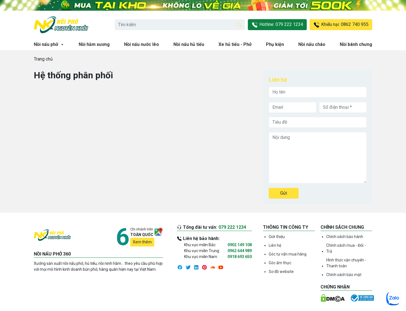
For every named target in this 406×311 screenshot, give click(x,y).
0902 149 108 (240, 245)
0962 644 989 (240, 250)
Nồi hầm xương (94, 44)
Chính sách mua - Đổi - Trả (346, 248)
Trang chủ (43, 59)
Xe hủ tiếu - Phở (235, 44)
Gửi (283, 193)
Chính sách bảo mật (343, 274)
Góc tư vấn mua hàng (287, 254)
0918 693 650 (240, 256)
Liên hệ (275, 245)
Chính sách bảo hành (344, 236)
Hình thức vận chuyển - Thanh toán (346, 263)
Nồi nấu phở (49, 44)
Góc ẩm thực (280, 263)
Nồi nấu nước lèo (141, 44)
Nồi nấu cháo (311, 44)
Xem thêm (142, 242)
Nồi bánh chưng (356, 44)
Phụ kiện (275, 44)
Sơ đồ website (281, 271)
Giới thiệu (277, 236)
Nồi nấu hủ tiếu (188, 44)
